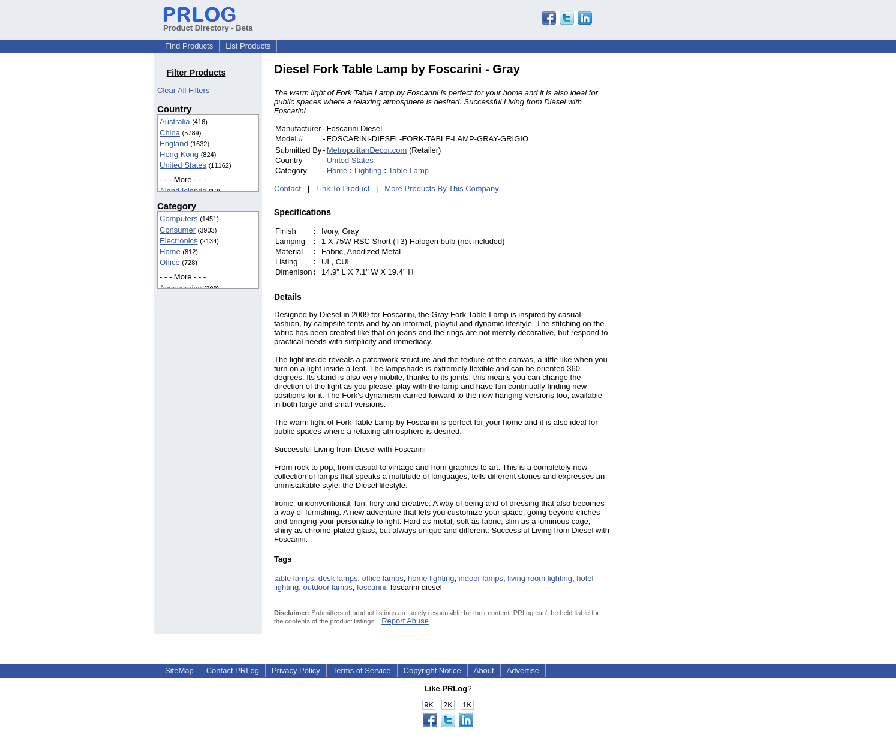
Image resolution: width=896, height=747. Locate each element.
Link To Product (342, 188)
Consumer (178, 229)
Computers (179, 218)
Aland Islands (183, 190)
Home (170, 251)
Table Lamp (409, 170)
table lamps (294, 578)
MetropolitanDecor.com (367, 150)
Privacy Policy (296, 670)
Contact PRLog (232, 670)
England (174, 143)
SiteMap (179, 670)
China (170, 132)
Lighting (368, 170)
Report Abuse (405, 620)
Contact (287, 188)
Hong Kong (179, 154)
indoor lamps (481, 578)
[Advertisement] (691, 242)
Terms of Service (362, 670)
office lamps (383, 578)
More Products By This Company (441, 188)
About (484, 670)
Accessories (181, 288)
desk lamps (338, 578)
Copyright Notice (432, 670)
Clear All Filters (183, 90)
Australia (175, 121)
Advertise (523, 670)
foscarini (371, 587)
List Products (247, 45)
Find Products (189, 45)
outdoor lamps (327, 587)
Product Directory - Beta (208, 23)
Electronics (179, 240)
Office (170, 262)
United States (183, 165)
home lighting (431, 578)
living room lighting (539, 578)
